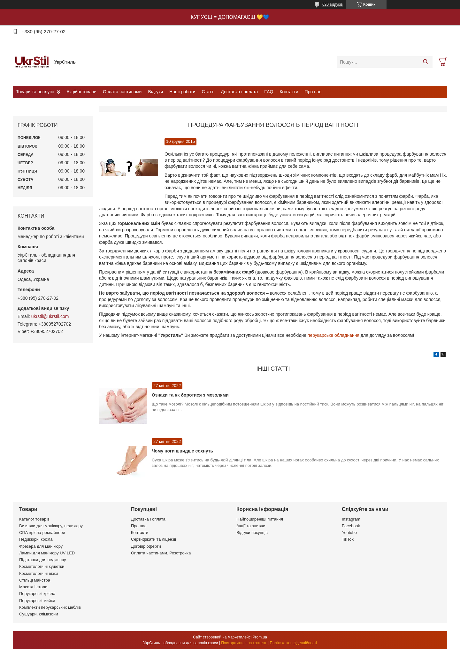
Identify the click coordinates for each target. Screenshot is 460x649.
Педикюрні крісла (36, 539)
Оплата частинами (122, 91)
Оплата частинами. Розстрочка (161, 553)
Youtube (349, 532)
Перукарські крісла (37, 593)
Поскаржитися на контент (243, 643)
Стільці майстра (34, 580)
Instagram (351, 519)
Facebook (351, 525)
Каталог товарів (34, 519)
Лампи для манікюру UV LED (47, 553)
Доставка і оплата (239, 91)
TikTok (348, 539)
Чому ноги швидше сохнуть (182, 450)
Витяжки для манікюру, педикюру (51, 525)
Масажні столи (33, 586)
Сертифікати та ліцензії (153, 539)
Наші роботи (182, 91)
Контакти (289, 91)
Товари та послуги (35, 91)
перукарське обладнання (333, 335)
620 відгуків (332, 4)
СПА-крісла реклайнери (42, 532)
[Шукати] (425, 62)
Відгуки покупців (252, 532)
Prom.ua (260, 637)
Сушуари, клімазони (38, 614)
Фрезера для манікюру (41, 546)
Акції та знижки (250, 525)
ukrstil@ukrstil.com (50, 316)
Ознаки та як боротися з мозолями (190, 395)
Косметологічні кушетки (41, 566)
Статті (208, 91)
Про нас (313, 91)
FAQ (268, 91)
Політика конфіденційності (293, 643)
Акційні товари (81, 91)
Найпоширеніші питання (259, 519)
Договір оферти (146, 546)
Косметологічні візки (38, 573)
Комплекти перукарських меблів (50, 607)
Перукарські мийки (37, 600)
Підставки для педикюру (42, 559)
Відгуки (155, 91)
